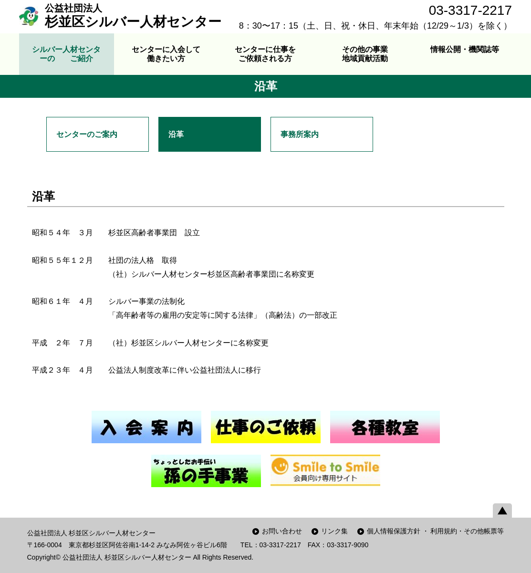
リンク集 (334, 531)
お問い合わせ (282, 531)
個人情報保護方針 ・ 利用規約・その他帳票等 (435, 531)
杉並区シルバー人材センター (133, 15)
